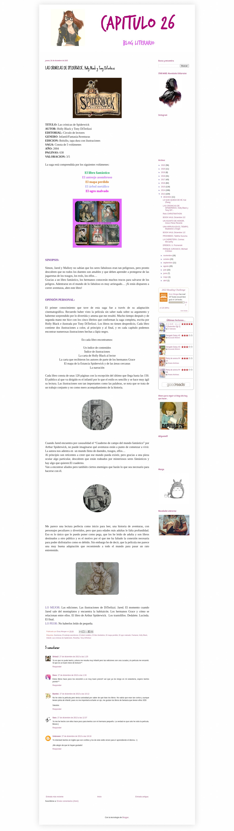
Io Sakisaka (172, 329)
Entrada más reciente (54, 797)
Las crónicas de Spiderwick (62, 638)
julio (165, 270)
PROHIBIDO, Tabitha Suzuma (175, 236)
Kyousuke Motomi (174, 338)
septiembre (168, 263)
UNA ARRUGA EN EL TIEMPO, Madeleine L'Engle (175, 228)
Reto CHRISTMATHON (172, 214)
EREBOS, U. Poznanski (172, 245)
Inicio (99, 797)
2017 (163, 179)
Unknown (57, 736)
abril (165, 280)
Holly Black (143, 635)
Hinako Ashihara (173, 363)
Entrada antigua (141, 797)
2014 (163, 190)
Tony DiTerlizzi (86, 638)
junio (165, 273)
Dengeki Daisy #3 (173, 347)
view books (184, 311)
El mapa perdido (112, 635)
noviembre (167, 255)
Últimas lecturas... (176, 320)
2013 (163, 194)
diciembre (167, 197)
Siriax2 (56, 657)
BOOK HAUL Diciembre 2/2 (174, 217)
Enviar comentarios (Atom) (68, 801)
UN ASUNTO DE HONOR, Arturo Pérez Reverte (173, 222)
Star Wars (84, 51)
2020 (163, 169)
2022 (163, 165)
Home (45, 51)
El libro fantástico (98, 635)
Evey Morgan (174, 294)
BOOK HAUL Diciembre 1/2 (174, 232)
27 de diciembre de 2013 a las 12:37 (72, 718)
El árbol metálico (85, 635)
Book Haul (70, 51)
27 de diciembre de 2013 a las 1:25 (73, 657)
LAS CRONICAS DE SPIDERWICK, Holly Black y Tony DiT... (175, 208)
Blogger (125, 817)
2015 (163, 187)
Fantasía (135, 635)
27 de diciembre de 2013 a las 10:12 (74, 694)
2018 (163, 176)
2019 (163, 172)
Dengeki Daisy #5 (173, 335)
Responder (57, 667)
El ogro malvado (125, 635)
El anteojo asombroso (70, 635)
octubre (166, 259)
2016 (163, 183)
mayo (165, 277)
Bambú (56, 694)
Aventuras (57, 635)
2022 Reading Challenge (173, 289)
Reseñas (57, 51)
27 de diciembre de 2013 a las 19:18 (76, 736)
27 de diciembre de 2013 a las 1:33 (72, 675)
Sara (55, 718)
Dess (55, 675)
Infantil (48, 638)
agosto (166, 266)
